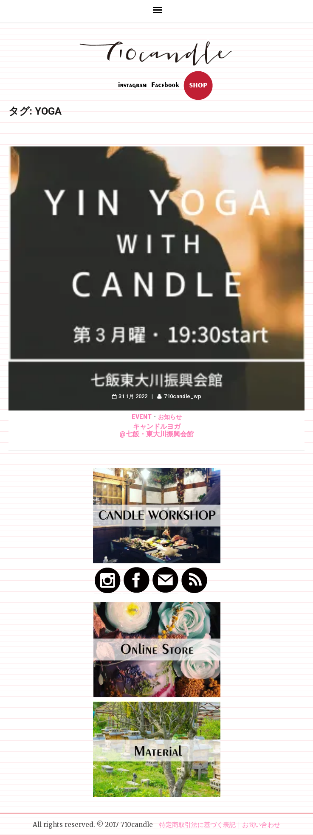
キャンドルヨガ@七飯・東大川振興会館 (156, 430)
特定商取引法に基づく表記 (197, 825)
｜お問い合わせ (258, 825)
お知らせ (170, 416)
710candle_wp (182, 396)
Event (142, 416)
